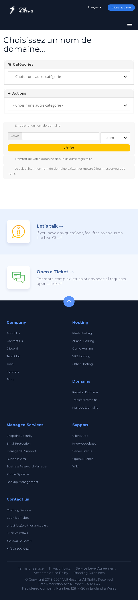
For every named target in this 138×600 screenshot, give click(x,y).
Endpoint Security (19, 435)
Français (94, 7)
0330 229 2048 (17, 533)
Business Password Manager (27, 466)
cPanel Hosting (83, 341)
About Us (13, 333)
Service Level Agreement (96, 568)
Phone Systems (18, 474)
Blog (10, 379)
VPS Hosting (81, 356)
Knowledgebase (84, 443)
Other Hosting (82, 364)
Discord (12, 348)
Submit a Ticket (18, 517)
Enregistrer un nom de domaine (34, 125)
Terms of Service (31, 568)
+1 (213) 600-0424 (18, 548)
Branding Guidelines (89, 573)
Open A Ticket (82, 459)
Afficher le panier (121, 7)
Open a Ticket (52, 271)
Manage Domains (85, 407)
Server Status (82, 451)
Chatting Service (19, 510)
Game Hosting (82, 348)
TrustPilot (13, 356)
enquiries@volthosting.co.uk (27, 525)
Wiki (75, 466)
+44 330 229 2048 (19, 540)
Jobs (10, 364)
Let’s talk (47, 226)
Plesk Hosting (82, 333)
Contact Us (15, 341)
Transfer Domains (84, 399)
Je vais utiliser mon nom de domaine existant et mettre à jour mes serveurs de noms (67, 171)
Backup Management (22, 482)
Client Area (80, 435)
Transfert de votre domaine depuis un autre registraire (50, 159)
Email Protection (19, 443)
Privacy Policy (60, 568)
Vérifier (69, 148)
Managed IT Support (21, 451)
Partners (13, 371)
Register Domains (85, 392)
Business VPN (16, 459)
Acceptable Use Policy (51, 573)
